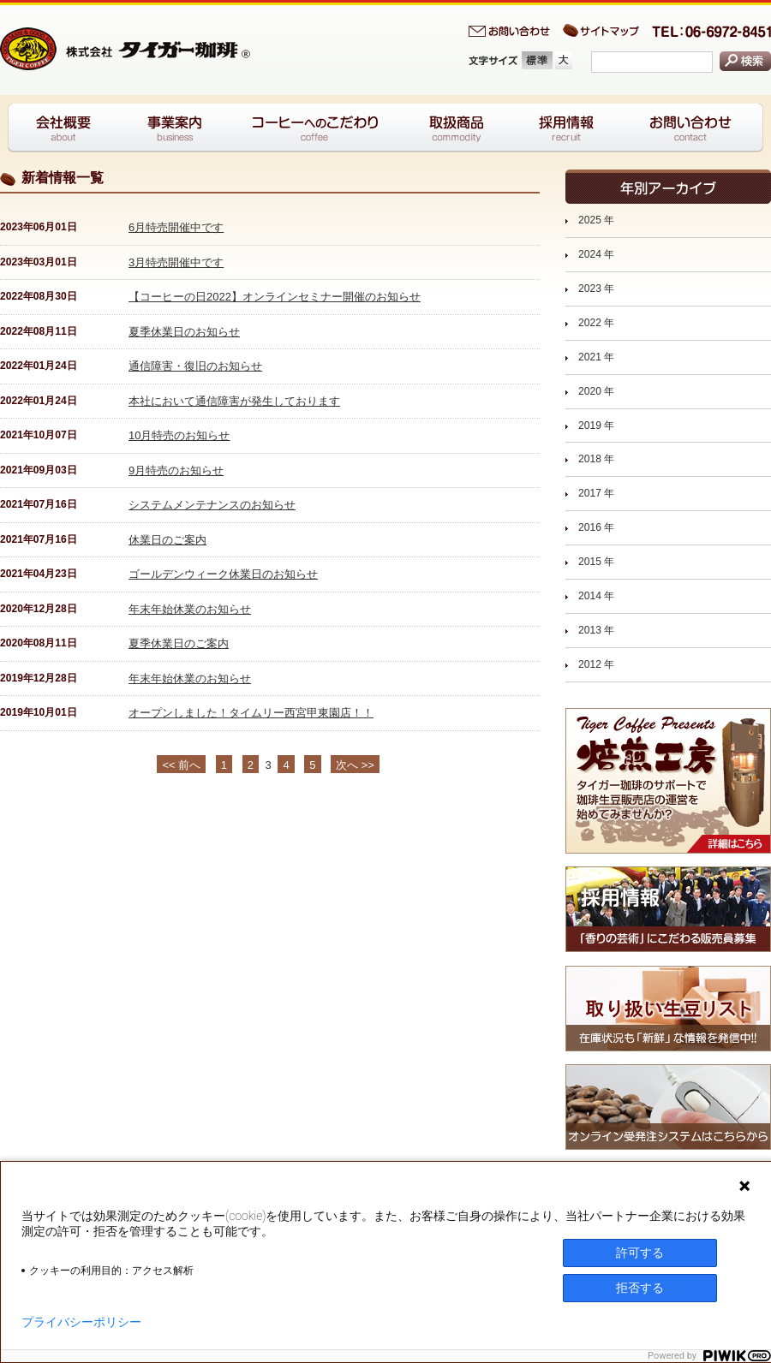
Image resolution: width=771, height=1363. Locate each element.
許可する (640, 1252)
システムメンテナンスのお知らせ (212, 504)
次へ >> (355, 765)
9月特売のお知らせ (176, 470)
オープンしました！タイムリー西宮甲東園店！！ (251, 712)
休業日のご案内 (167, 539)
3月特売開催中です (176, 262)
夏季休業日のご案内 (178, 643)
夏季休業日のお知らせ (184, 331)
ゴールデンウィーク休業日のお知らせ (223, 574)
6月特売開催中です (176, 227)
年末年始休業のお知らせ (189, 609)
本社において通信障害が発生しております (234, 401)
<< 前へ (181, 765)
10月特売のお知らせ (179, 435)
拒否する (640, 1288)
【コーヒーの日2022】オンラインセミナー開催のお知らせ (274, 296)
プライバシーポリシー (81, 1322)
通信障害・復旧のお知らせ (195, 366)
